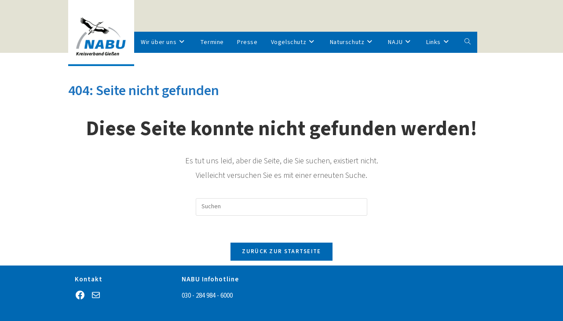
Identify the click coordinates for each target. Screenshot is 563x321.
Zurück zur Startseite (281, 251)
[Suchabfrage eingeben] (281, 207)
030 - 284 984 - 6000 (207, 295)
